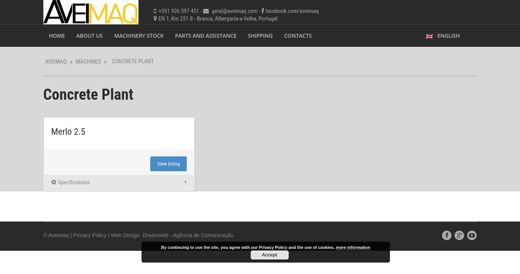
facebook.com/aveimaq (292, 11)
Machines (88, 61)
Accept (269, 255)
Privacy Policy (90, 235)
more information (353, 247)
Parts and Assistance (206, 35)
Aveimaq (56, 61)
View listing (168, 164)
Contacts (298, 35)
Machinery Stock (139, 35)
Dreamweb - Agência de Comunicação (188, 235)
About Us (89, 35)
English (443, 35)
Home (57, 35)
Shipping (260, 35)
